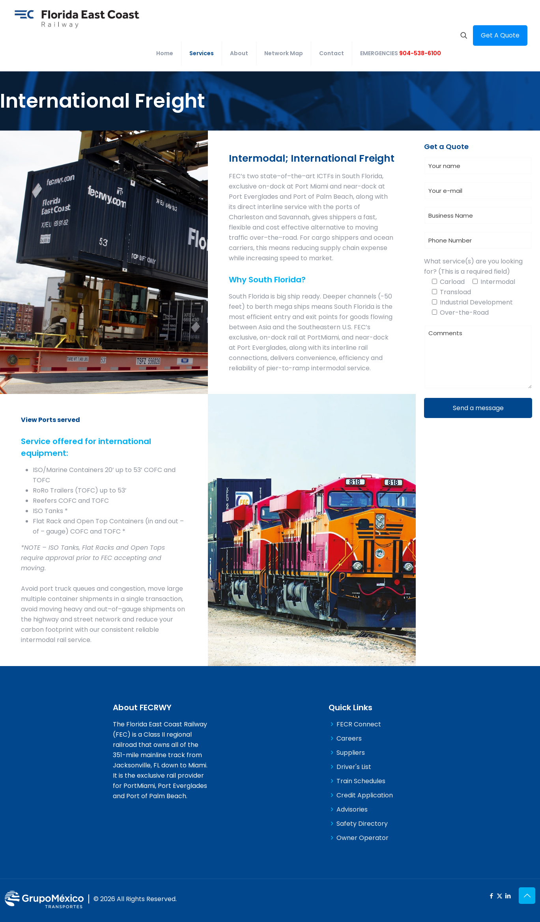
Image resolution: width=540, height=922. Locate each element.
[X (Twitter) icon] (500, 896)
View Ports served (50, 419)
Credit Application (364, 795)
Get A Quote (500, 35)
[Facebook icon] (491, 896)
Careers (349, 738)
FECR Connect (358, 724)
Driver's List (353, 766)
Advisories (352, 809)
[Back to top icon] (527, 895)
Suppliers (350, 752)
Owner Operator (362, 837)
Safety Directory (362, 823)
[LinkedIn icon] (508, 896)
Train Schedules (360, 781)
